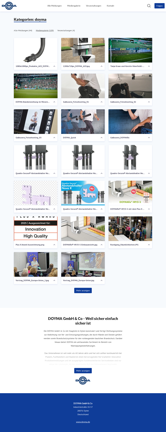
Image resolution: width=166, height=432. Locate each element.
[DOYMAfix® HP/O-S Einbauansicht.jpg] (83, 228)
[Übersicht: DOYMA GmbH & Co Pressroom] (9, 5)
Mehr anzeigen (83, 290)
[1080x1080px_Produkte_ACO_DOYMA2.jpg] (36, 50)
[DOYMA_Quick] (83, 121)
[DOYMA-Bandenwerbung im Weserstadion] (36, 86)
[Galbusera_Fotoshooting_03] (36, 121)
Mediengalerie (73, 5)
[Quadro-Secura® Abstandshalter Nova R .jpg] (83, 193)
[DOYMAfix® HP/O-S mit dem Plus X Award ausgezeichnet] (130, 193)
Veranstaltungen (93, 5)
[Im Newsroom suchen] (149, 6)
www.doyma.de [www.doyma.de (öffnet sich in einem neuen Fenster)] (83, 422)
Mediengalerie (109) (45, 30)
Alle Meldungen (54, 5)
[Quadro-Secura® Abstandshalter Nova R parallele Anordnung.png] (130, 157)
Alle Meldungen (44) (23, 30)
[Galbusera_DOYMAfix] (130, 121)
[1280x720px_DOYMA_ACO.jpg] (83, 50)
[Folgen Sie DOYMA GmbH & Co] (159, 5)
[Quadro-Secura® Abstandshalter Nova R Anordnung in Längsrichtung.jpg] (36, 157)
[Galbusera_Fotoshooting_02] (130, 86)
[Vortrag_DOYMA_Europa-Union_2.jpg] (36, 264)
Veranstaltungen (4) (66, 30)
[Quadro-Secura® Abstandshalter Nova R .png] (36, 193)
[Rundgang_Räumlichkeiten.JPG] (130, 228)
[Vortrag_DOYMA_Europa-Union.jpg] (83, 264)
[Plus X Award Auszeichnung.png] (36, 228)
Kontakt (110, 5)
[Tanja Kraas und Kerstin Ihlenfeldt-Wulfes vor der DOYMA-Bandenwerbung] (130, 50)
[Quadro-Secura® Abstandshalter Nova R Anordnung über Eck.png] (83, 157)
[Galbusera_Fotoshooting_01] (83, 86)
